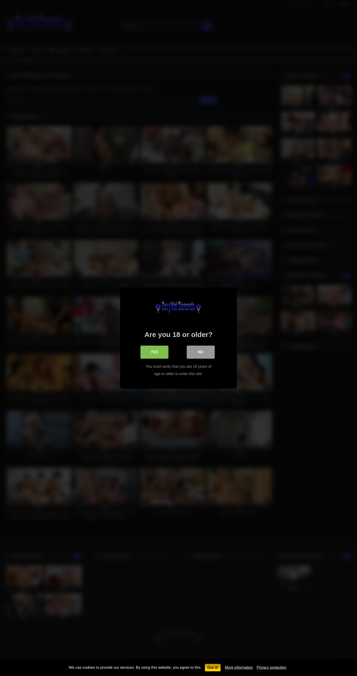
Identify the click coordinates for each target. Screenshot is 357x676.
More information (239, 667)
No (200, 352)
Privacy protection (271, 667)
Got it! (212, 667)
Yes (154, 352)
